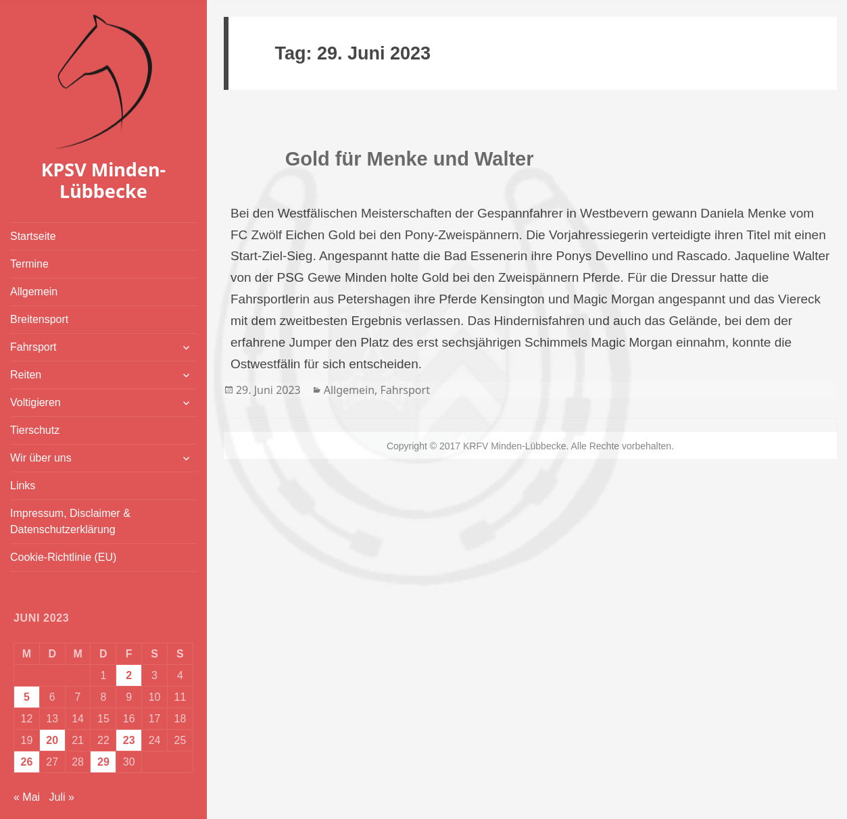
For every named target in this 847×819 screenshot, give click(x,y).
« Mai (27, 797)
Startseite (33, 236)
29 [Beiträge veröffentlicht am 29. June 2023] (103, 762)
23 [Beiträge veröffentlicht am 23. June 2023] (129, 740)
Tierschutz (34, 430)
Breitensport (39, 319)
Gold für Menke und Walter (409, 159)
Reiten (25, 374)
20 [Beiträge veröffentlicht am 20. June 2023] (52, 740)
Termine (29, 264)
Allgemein (33, 291)
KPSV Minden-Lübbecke (103, 180)
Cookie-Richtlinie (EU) (63, 557)
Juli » (61, 797)
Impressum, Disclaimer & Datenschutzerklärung (70, 521)
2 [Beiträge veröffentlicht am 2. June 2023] (129, 675)
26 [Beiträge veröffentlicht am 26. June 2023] (27, 762)
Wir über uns (41, 458)
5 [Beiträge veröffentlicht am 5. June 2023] (27, 697)
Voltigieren (35, 402)
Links (22, 485)
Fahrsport (33, 347)
